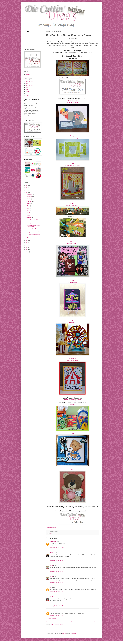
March (28, 215)
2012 (27, 247)
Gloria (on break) (29, 85)
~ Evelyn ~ (72, 136)
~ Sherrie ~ (72, 469)
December (29, 194)
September (29, 201)
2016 (27, 192)
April (28, 212)
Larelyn (27, 89)
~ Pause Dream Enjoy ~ (72, 205)
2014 (27, 242)
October (29, 199)
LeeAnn (27, 91)
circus (51, 533)
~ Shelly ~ (72, 358)
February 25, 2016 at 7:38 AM (56, 571)
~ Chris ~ (72, 433)
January (29, 237)
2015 (27, 240)
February (29, 217)
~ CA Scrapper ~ (72, 282)
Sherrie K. (52, 552)
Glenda (51, 596)
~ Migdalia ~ (72, 404)
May (28, 210)
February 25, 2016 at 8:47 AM (56, 591)
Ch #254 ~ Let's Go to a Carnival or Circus (32, 220)
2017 (27, 190)
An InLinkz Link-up (51, 527)
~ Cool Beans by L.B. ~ (72, 243)
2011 (27, 249)
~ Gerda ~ (72, 164)
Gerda (27, 83)
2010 (27, 252)
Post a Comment (52, 618)
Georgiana (28, 74)
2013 (27, 245)
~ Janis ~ (72, 203)
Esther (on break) (29, 81)
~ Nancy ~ (72, 320)
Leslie (27, 93)
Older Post (96, 622)
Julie (27, 87)
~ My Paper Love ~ (72, 360)
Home (72, 622)
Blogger (74, 633)
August (29, 203)
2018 (27, 187)
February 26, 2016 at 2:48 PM (56, 606)
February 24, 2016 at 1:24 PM (56, 560)
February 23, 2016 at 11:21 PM (57, 547)
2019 (27, 185)
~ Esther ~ (72, 100)
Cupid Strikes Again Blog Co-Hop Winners (34, 226)
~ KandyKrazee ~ (72, 322)
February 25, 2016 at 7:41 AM (56, 582)
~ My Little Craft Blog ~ (72, 138)
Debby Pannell (53, 541)
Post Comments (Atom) (57, 624)
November (29, 196)
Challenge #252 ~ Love (32, 228)
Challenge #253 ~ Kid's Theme (34, 223)
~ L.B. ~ (72, 241)
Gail (51, 587)
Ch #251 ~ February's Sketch (33, 234)
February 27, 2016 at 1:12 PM (56, 615)
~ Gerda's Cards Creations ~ (72, 165)
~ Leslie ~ (72, 280)
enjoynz (64, 633)
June (28, 208)
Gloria (51, 565)
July (28, 206)
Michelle (28, 95)
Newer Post (49, 622)
